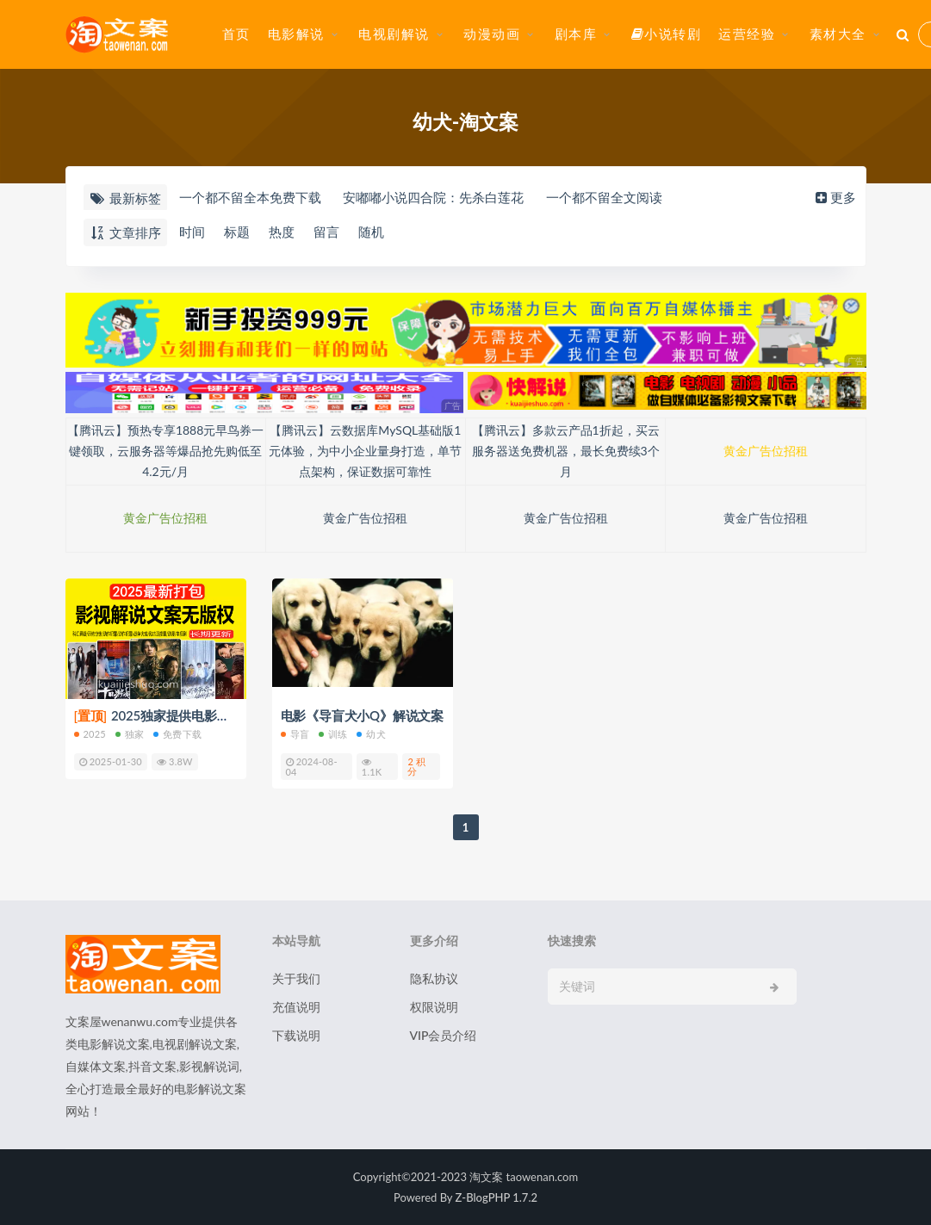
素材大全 (838, 33)
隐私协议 (434, 978)
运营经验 (746, 33)
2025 (90, 733)
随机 (371, 231)
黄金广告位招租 (765, 450)
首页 (236, 33)
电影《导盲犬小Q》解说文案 (362, 715)
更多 (834, 197)
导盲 (295, 733)
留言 (326, 231)
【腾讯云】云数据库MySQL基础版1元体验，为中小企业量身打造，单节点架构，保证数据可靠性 (365, 451)
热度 (282, 231)
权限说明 (434, 1006)
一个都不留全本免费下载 (250, 197)
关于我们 (296, 978)
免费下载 (177, 733)
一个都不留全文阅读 (604, 197)
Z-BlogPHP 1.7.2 (496, 1197)
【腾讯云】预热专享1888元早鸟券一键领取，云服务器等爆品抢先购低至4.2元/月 (165, 451)
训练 (333, 733)
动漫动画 (491, 33)
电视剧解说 (394, 33)
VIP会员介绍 (443, 1035)
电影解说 (296, 33)
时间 (192, 231)
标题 (237, 231)
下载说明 (296, 1035)
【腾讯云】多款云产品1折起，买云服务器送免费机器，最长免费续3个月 (566, 451)
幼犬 (371, 733)
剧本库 (576, 33)
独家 (129, 733)
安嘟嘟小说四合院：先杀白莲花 (433, 197)
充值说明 (296, 1006)
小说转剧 (666, 33)
